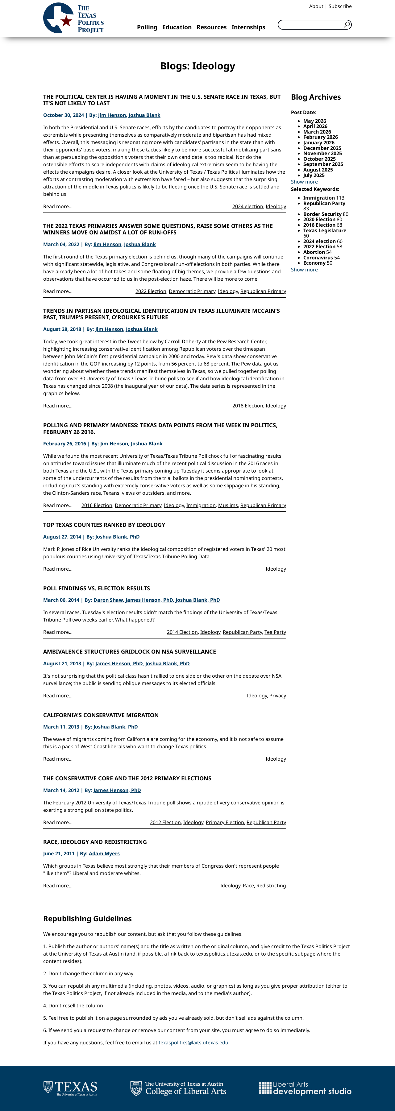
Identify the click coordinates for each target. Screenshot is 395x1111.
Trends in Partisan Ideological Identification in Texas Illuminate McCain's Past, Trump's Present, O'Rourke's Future (161, 314)
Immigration (201, 505)
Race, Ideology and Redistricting (95, 842)
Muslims (228, 505)
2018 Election (247, 405)
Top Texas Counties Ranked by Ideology (104, 525)
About (316, 6)
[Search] (315, 25)
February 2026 (320, 137)
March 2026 (317, 131)
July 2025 (314, 175)
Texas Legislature (325, 230)
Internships (248, 27)
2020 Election (320, 219)
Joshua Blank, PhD (117, 536)
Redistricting (271, 885)
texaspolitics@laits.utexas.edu (193, 1042)
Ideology (276, 206)
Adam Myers (104, 853)
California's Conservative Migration (101, 715)
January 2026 (319, 142)
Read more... (58, 206)
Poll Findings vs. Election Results (96, 588)
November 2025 (322, 153)
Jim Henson (112, 115)
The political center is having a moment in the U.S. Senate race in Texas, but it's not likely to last (162, 100)
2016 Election (96, 505)
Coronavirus (318, 257)
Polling (147, 27)
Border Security (323, 214)
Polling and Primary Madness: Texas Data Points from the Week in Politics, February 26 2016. (160, 428)
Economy (315, 262)
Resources (212, 27)
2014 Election (182, 632)
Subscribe (340, 6)
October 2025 (319, 158)
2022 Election (150, 291)
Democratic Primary (192, 291)
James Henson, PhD (149, 600)
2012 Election (165, 822)
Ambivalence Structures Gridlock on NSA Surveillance (129, 651)
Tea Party (275, 632)
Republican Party (242, 632)
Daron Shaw (108, 600)
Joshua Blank (144, 115)
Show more (304, 181)
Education (177, 27)
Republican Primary (263, 291)
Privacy (277, 695)
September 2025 (323, 164)
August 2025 (318, 169)
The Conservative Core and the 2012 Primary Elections (127, 778)
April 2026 (315, 126)
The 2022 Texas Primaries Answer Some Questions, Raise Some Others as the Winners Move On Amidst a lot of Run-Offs (158, 229)
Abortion (314, 252)
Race (248, 885)
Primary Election (225, 822)
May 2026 (314, 121)
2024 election (247, 206)
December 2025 (322, 148)
